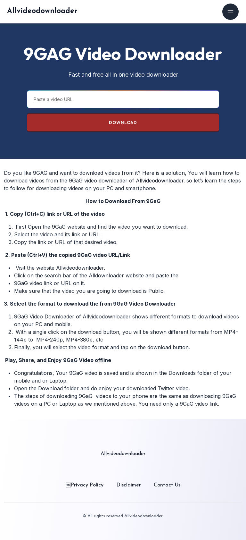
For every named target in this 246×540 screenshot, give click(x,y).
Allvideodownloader (42, 11)
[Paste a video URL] (123, 99)
